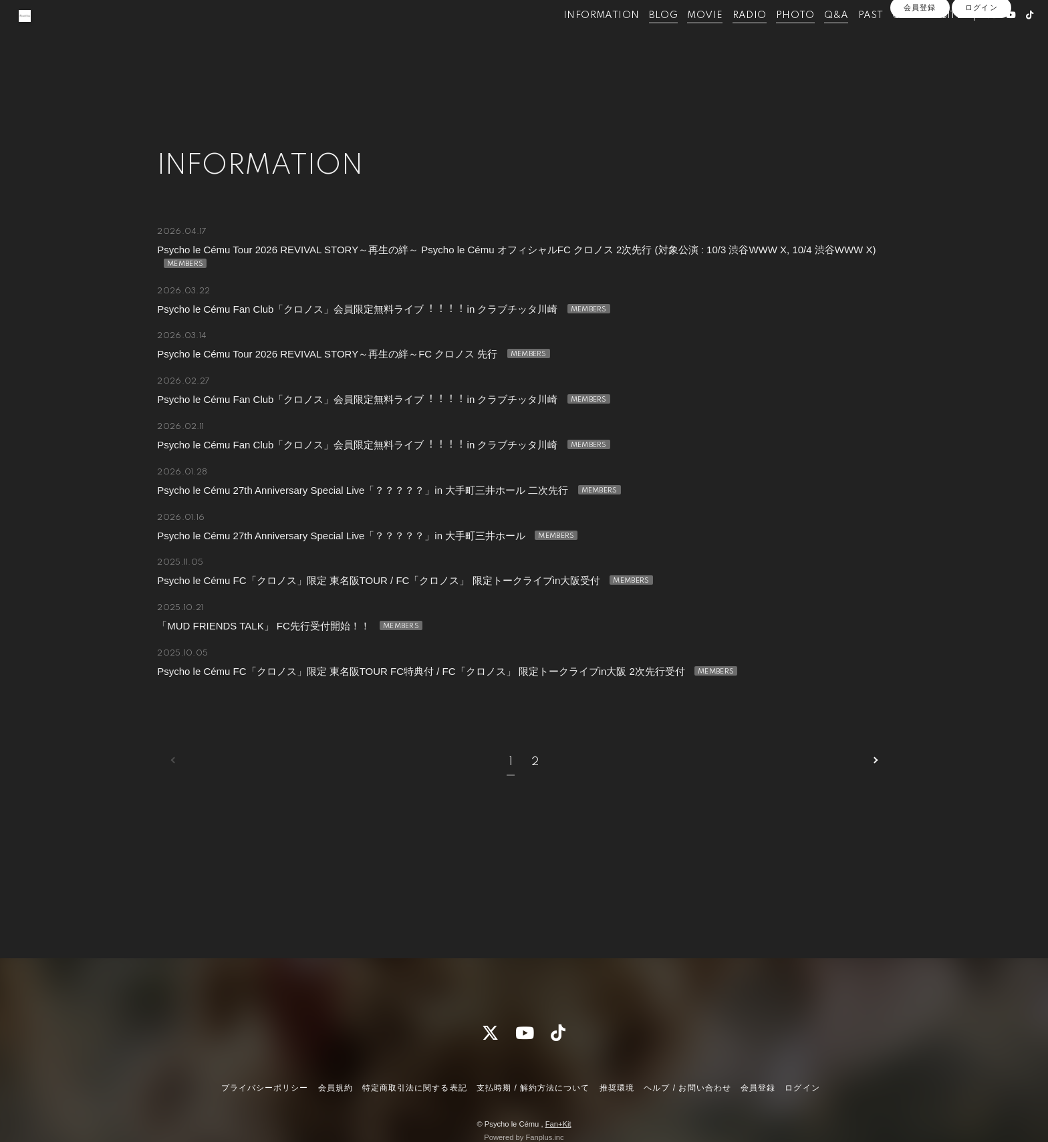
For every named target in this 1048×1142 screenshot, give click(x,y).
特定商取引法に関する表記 (414, 1088)
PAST (846, 38)
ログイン (981, 61)
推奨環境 (617, 1088)
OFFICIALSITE (903, 38)
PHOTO (770, 38)
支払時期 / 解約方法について (533, 1088)
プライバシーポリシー (264, 1088)
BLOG (639, 38)
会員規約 (335, 1088)
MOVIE (680, 38)
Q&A (811, 38)
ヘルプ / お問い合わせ (687, 1088)
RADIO (725, 38)
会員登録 (920, 61)
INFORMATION (576, 38)
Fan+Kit (558, 1124)
